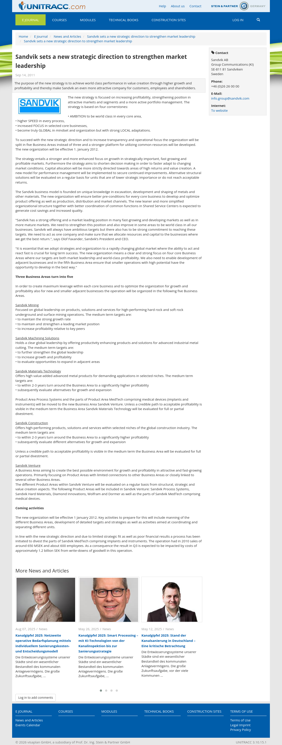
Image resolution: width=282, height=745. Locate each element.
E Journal (30, 20)
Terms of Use (241, 711)
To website (219, 110)
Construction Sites (169, 20)
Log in (237, 20)
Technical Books (123, 20)
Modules (88, 20)
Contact (195, 6)
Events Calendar (27, 725)
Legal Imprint (240, 725)
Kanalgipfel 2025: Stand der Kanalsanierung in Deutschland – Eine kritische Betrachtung (168, 640)
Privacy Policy (240, 729)
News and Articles (67, 36)
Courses (59, 20)
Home (23, 36)
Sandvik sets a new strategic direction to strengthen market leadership (141, 36)
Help (162, 6)
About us (178, 6)
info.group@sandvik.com (230, 98)
